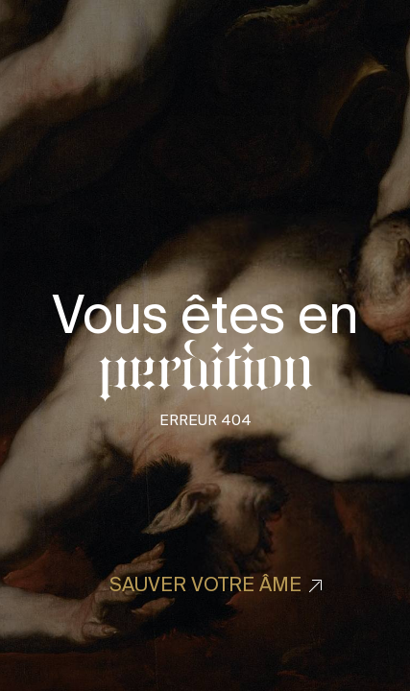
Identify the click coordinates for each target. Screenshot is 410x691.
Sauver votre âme (205, 584)
